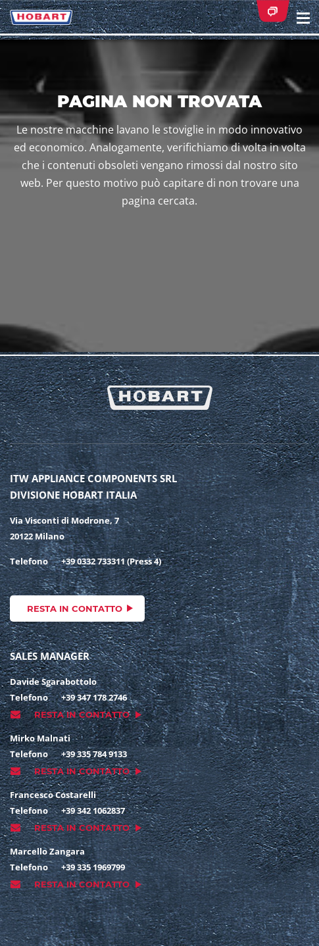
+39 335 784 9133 (94, 754)
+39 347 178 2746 (94, 697)
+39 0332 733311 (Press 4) (111, 561)
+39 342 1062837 (93, 810)
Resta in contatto (74, 608)
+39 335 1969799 (93, 867)
